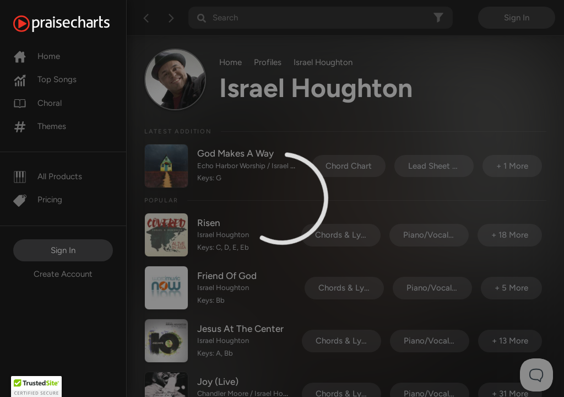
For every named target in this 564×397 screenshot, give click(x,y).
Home (36, 56)
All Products (47, 176)
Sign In (63, 250)
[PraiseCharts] (75, 23)
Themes (39, 126)
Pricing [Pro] (37, 200)
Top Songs (45, 79)
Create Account (63, 274)
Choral (37, 103)
